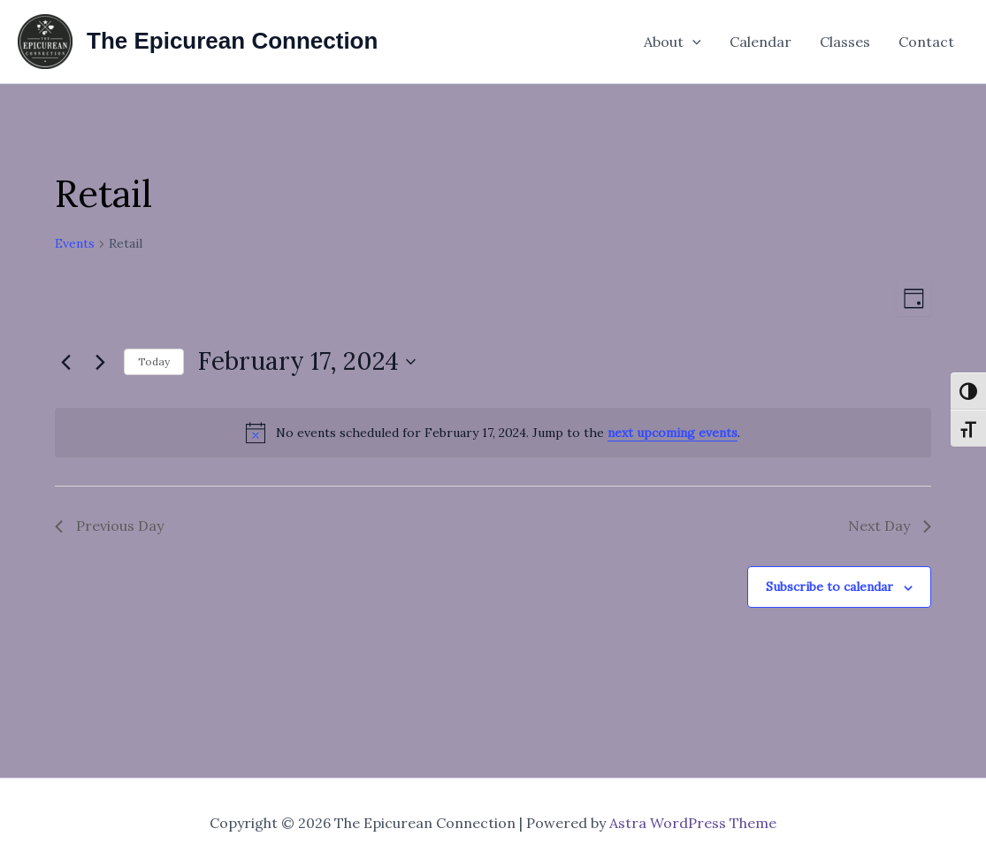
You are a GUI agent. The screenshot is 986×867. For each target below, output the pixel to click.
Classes (845, 41)
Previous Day (109, 525)
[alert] (493, 432)
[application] (692, 41)
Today (154, 361)
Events (75, 243)
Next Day (889, 525)
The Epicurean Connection (232, 40)
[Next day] (100, 361)
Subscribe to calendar (829, 587)
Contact (926, 41)
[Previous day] (65, 361)
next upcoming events (673, 433)
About (672, 41)
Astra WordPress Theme (692, 823)
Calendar (760, 41)
